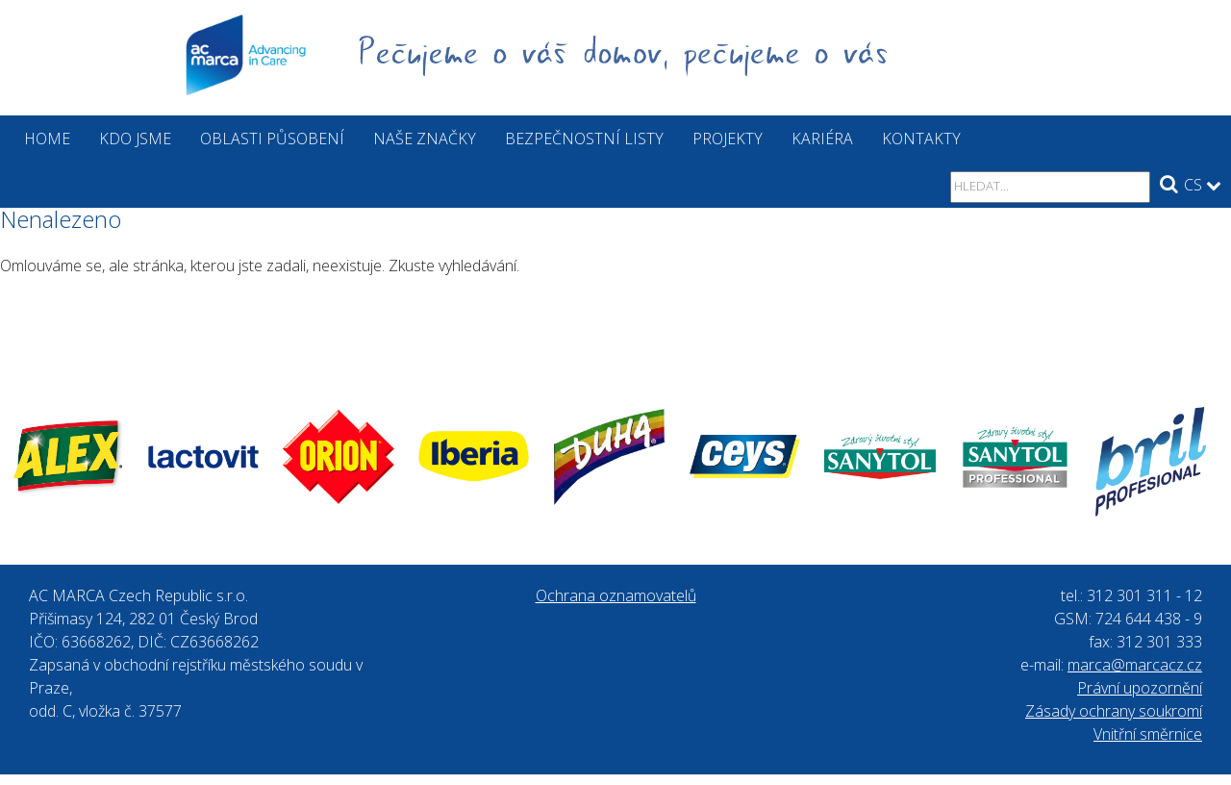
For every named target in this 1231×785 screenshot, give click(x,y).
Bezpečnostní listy (584, 138)
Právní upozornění (1139, 687)
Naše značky (424, 138)
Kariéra (822, 138)
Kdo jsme (135, 138)
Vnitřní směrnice (1147, 734)
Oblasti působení (272, 138)
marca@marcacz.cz (1135, 664)
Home (47, 138)
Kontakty (921, 138)
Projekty (727, 138)
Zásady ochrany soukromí (1113, 711)
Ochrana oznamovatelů (616, 595)
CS (1202, 184)
